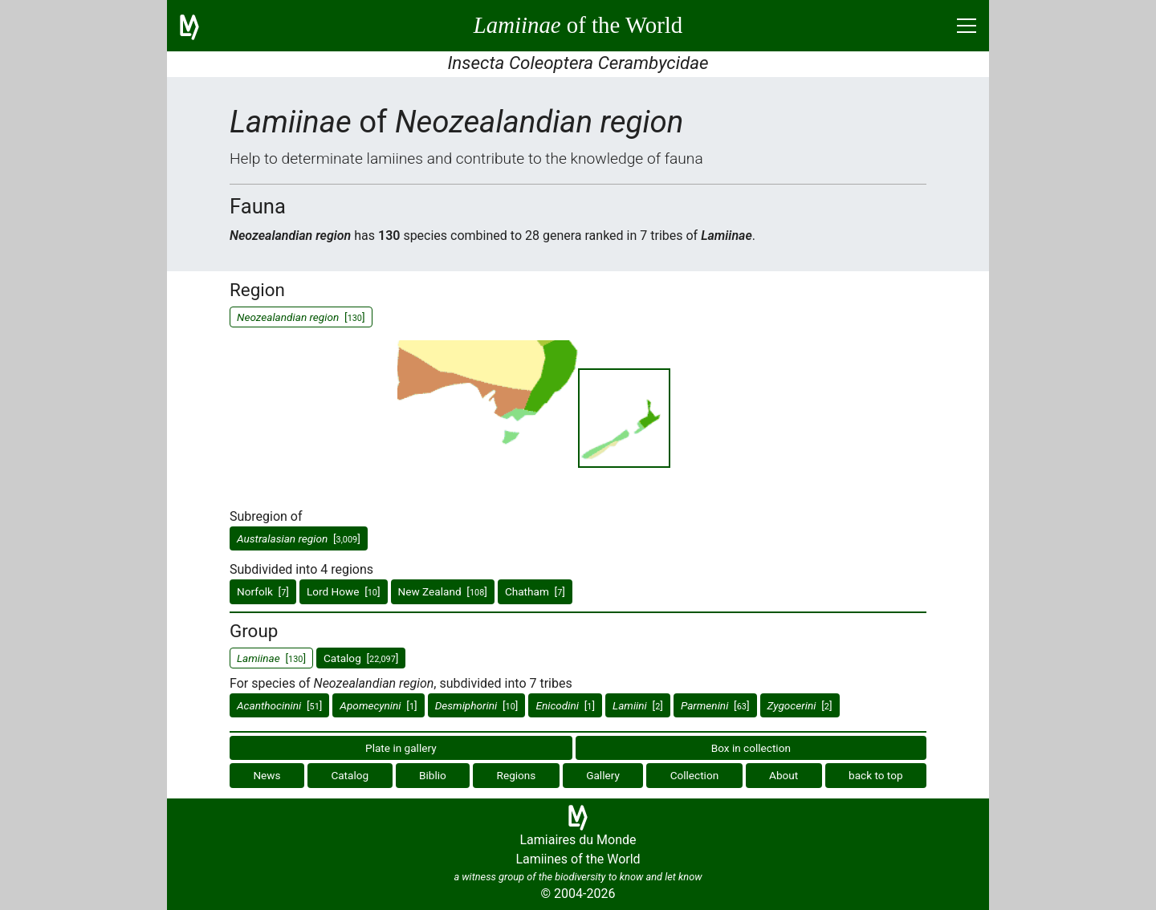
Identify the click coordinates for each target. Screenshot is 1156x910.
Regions (516, 775)
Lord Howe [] (344, 591)
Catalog (349, 775)
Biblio (432, 775)
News (266, 775)
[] (298, 538)
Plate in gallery (401, 747)
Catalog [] (361, 658)
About (783, 775)
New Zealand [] (442, 591)
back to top (876, 775)
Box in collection (751, 747)
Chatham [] (535, 591)
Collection (694, 775)
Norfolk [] (263, 591)
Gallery (603, 775)
